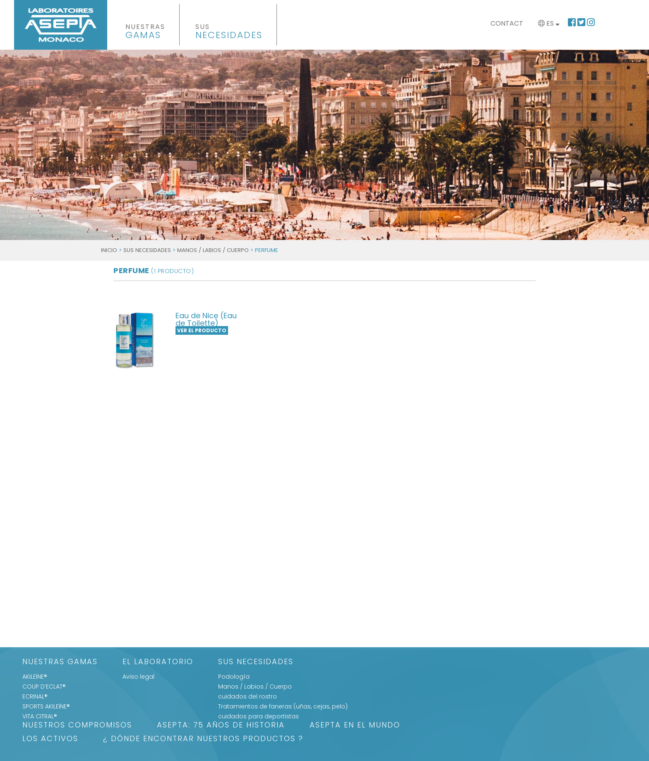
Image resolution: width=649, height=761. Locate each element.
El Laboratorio (158, 662)
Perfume (153, 270)
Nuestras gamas (60, 662)
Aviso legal (138, 676)
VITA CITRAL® (39, 716)
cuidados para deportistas (258, 716)
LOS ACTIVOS (50, 739)
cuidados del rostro (247, 696)
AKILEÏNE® (34, 676)
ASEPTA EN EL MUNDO (355, 725)
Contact (506, 23)
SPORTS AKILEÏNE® (46, 706)
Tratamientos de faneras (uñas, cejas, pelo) (283, 706)
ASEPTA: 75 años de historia (221, 725)
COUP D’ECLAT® (44, 686)
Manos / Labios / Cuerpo (213, 250)
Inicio (109, 250)
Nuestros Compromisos (77, 725)
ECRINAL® (35, 696)
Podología (234, 676)
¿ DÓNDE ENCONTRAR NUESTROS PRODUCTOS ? (203, 739)
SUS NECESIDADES (147, 250)
